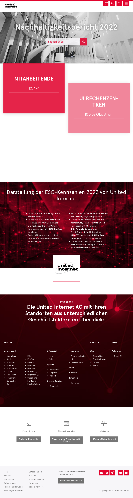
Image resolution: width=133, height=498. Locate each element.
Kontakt (7, 475)
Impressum (9, 479)
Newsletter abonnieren (71, 480)
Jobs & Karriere (36, 487)
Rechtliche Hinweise (13, 487)
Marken (32, 475)
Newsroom (34, 483)
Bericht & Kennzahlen (29, 439)
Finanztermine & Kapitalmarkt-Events (66, 440)
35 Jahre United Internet (104, 439)
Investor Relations (37, 479)
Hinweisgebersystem (13, 490)
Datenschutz (10, 483)
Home (6, 472)
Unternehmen (35, 472)
